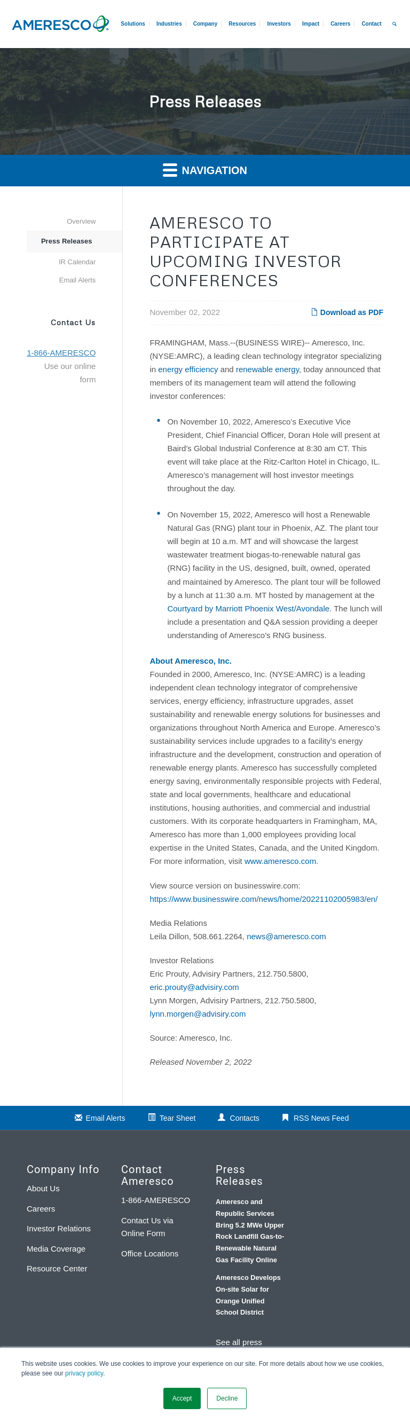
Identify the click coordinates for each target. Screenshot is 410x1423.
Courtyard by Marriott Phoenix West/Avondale (248, 608)
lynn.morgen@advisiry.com (197, 1013)
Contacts (244, 1118)
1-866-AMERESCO (155, 1200)
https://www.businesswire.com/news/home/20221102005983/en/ (263, 898)
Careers (41, 1208)
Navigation (205, 169)
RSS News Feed (321, 1118)
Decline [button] (227, 1398)
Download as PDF (347, 312)
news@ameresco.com (286, 936)
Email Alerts (77, 280)
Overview (81, 221)
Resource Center (57, 1268)
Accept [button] (182, 1398)
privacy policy (84, 1373)
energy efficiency (188, 369)
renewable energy (267, 369)
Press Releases (66, 241)
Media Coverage (56, 1248)
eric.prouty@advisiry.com (194, 987)
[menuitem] (340, 24)
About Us (43, 1188)
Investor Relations (59, 1228)
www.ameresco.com (280, 861)
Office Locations (149, 1253)
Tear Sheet (178, 1118)
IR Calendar (77, 262)
